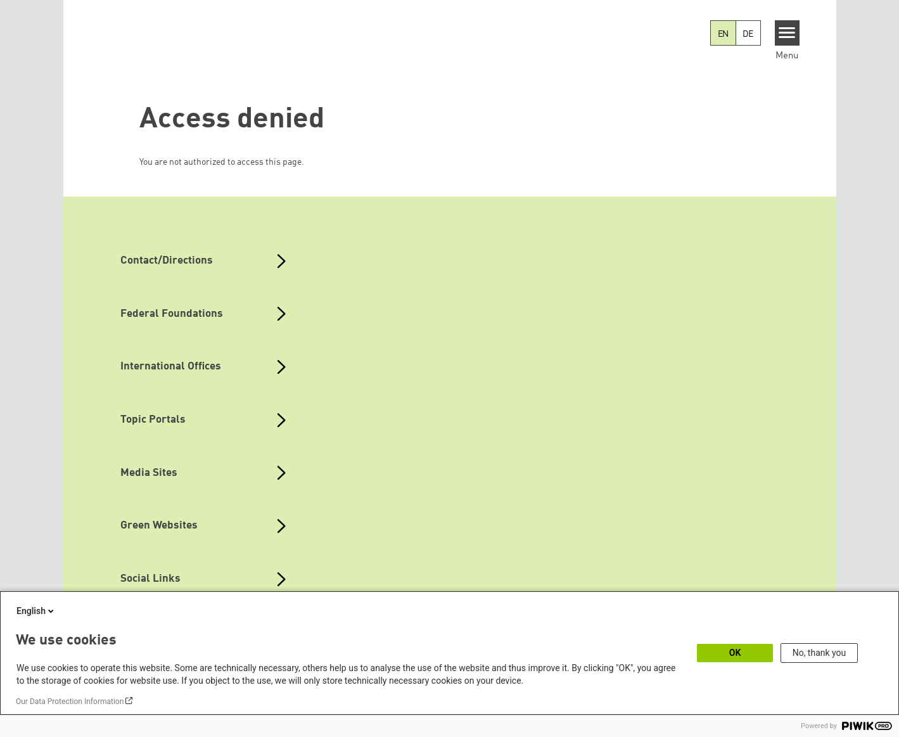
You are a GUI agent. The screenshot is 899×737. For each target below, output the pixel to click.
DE (748, 34)
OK (735, 653)
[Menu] (787, 33)
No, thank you (819, 653)
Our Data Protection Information (70, 701)
